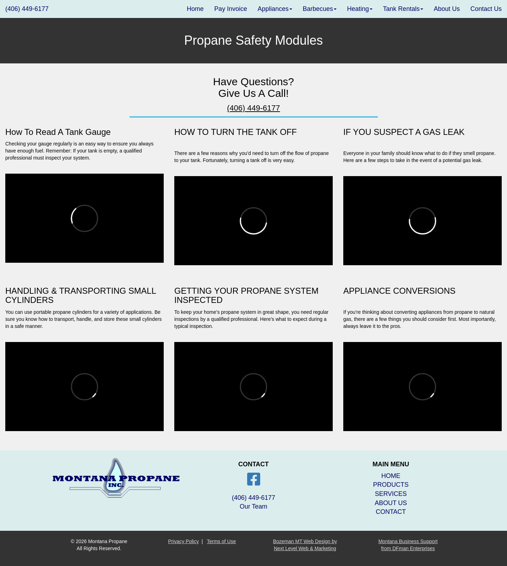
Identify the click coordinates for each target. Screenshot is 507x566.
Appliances (275, 8)
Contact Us (486, 8)
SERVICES (391, 493)
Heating (360, 8)
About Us (447, 8)
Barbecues (320, 8)
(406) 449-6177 (27, 8)
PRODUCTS (390, 484)
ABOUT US (391, 502)
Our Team (254, 506)
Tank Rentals (403, 8)
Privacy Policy (183, 541)
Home (195, 8)
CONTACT (391, 511)
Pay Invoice (230, 8)
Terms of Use (221, 541)
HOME (390, 475)
